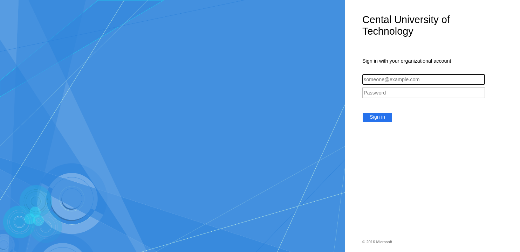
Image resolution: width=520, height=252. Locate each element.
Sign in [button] (377, 117)
